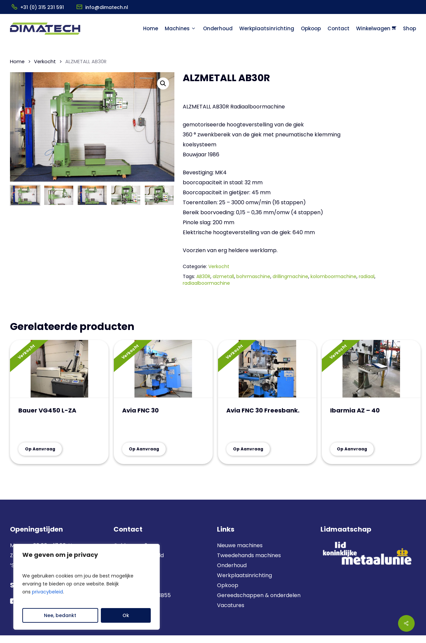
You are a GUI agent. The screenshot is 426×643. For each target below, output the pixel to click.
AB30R (203, 276)
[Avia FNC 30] (163, 369)
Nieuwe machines (240, 545)
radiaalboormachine (206, 283)
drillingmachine (290, 276)
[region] (86, 587)
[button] (163, 83)
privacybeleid (47, 591)
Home (17, 61)
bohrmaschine (253, 276)
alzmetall (223, 276)
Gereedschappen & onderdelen (259, 595)
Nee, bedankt (60, 615)
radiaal (366, 276)
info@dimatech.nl (106, 7)
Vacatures (230, 605)
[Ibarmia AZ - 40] (371, 369)
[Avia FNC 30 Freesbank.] (267, 369)
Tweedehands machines (249, 555)
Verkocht (45, 61)
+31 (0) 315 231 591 (42, 7)
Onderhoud (232, 565)
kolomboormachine (333, 276)
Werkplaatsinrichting (244, 575)
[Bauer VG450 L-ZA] (59, 369)
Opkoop (227, 585)
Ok (125, 615)
